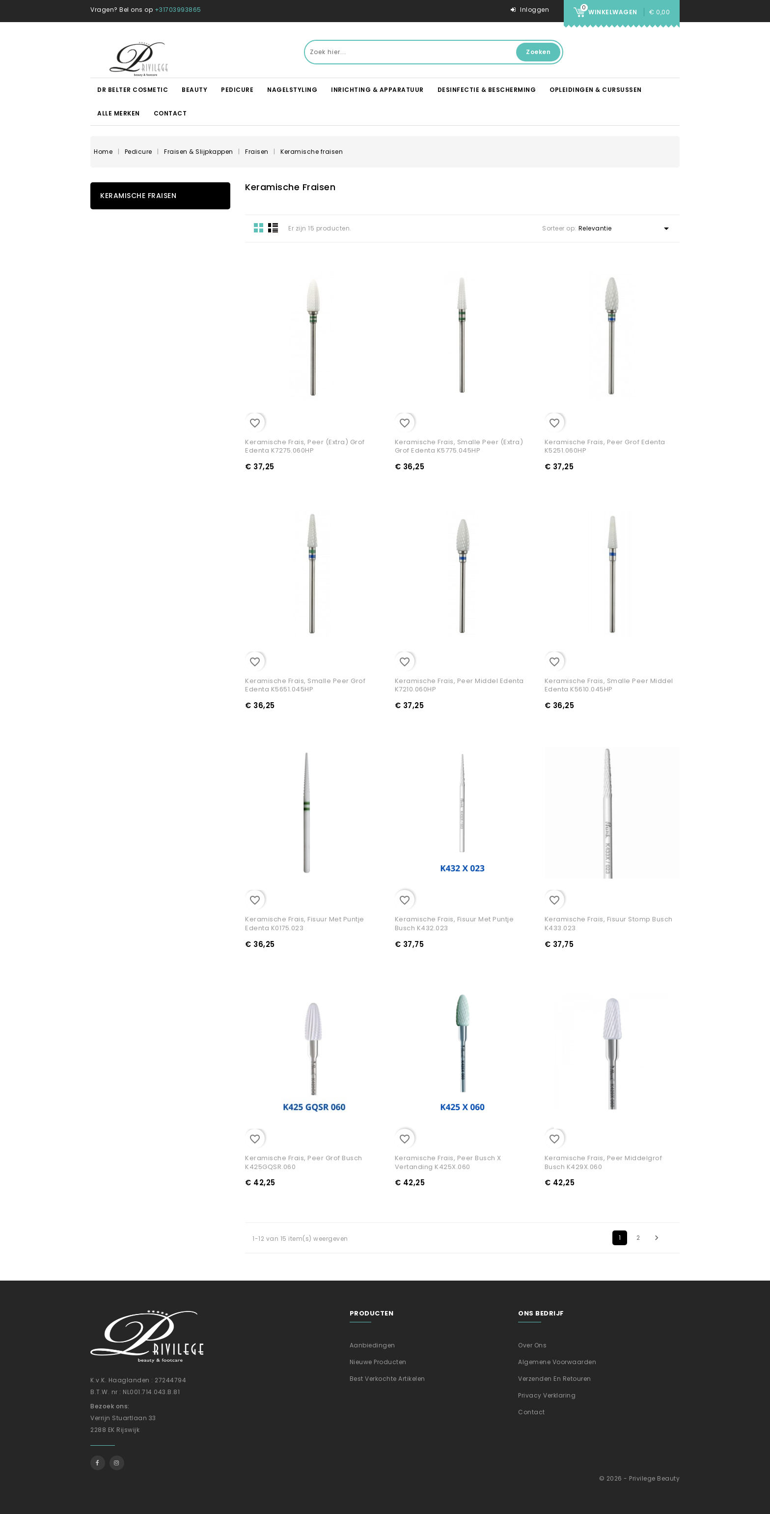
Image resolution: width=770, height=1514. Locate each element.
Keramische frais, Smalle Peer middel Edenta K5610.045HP (609, 685)
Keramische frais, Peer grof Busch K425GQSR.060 (303, 1162)
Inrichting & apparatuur (377, 90)
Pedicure (237, 90)
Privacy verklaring (547, 1395)
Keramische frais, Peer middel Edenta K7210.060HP (459, 685)
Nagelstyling (292, 90)
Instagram (117, 1463)
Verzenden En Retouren (554, 1378)
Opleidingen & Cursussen (596, 90)
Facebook (97, 1463)
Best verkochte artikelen (387, 1378)
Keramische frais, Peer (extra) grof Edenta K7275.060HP (305, 446)
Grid (259, 227)
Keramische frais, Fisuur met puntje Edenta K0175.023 (304, 923)
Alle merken (118, 113)
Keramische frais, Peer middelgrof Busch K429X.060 (603, 1162)
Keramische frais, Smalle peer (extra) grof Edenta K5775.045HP (459, 446)
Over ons (532, 1345)
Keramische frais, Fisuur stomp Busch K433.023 (609, 923)
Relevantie (625, 228)
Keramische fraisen (138, 195)
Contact (170, 113)
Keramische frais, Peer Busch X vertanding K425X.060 (448, 1162)
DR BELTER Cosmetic (132, 90)
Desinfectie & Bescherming (487, 90)
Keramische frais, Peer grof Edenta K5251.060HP (605, 446)
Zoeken (538, 52)
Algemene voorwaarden (557, 1362)
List (273, 227)
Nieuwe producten (378, 1362)
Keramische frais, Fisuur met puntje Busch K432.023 (454, 923)
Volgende (656, 1237)
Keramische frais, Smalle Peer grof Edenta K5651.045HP (305, 685)
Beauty (194, 90)
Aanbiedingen (372, 1345)
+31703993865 (178, 9)
